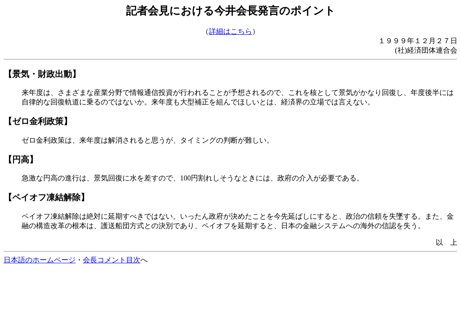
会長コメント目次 (111, 260)
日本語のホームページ (40, 260)
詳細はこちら (230, 31)
